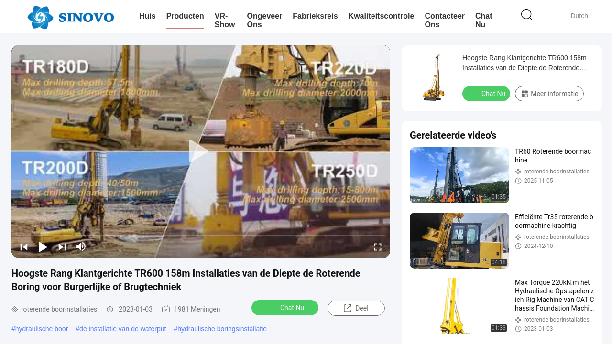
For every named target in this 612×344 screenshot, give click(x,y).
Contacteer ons (445, 20)
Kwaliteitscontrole (382, 16)
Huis (147, 16)
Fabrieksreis (315, 16)
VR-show (225, 20)
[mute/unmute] (81, 246)
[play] (201, 151)
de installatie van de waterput (122, 329)
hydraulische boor (41, 329)
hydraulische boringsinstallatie (222, 329)
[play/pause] (43, 246)
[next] (62, 246)
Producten (185, 16)
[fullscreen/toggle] (377, 246)
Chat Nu (483, 20)
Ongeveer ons (265, 20)
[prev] (23, 246)
